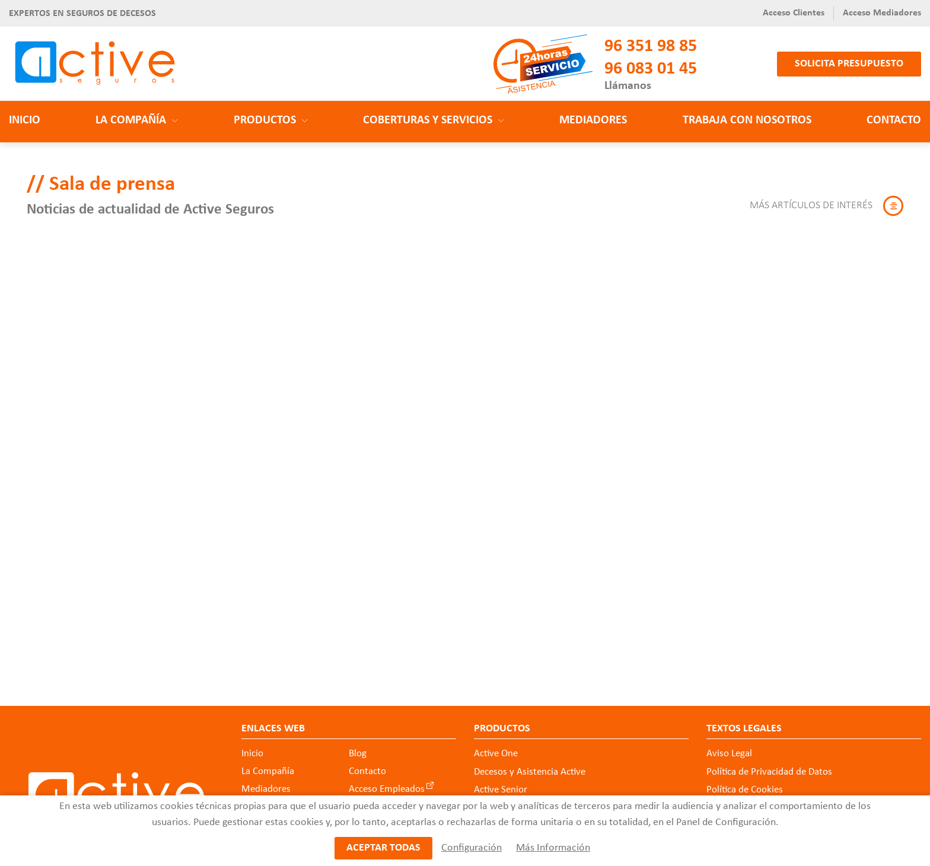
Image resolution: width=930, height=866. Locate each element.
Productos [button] (271, 120)
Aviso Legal (729, 754)
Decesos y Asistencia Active (529, 772)
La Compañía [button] (136, 120)
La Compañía (267, 771)
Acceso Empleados (387, 789)
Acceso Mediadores (882, 13)
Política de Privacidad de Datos (769, 772)
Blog (358, 754)
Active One (496, 754)
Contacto (894, 120)
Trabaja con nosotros (747, 120)
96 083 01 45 (650, 69)
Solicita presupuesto (849, 63)
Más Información (552, 848)
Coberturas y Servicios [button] (433, 120)
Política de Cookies (744, 790)
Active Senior (500, 790)
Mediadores (593, 120)
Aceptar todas (383, 848)
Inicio (24, 120)
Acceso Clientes (793, 13)
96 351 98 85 (650, 46)
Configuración (471, 848)
